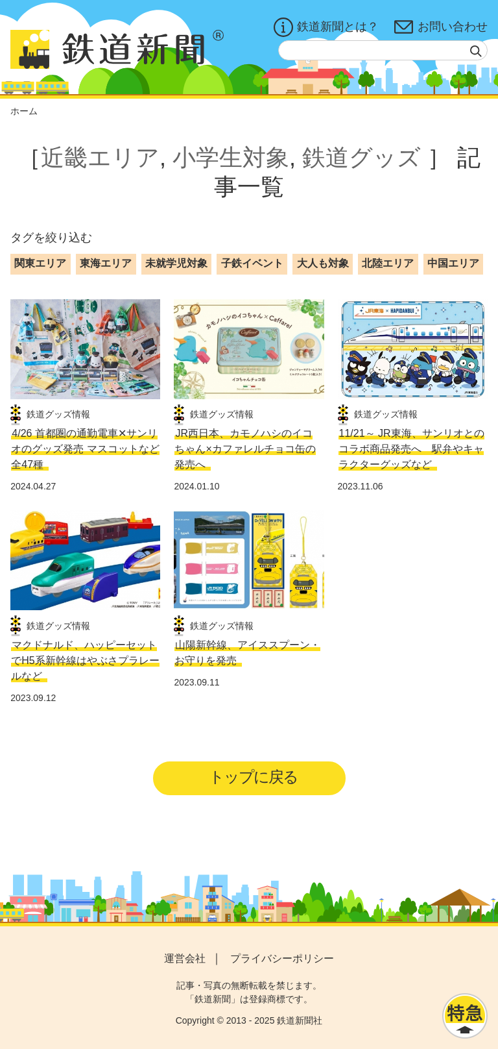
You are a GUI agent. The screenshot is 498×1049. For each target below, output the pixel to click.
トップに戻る (253, 776)
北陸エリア (388, 263)
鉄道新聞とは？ (326, 27)
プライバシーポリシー (282, 958)
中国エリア (453, 263)
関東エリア (40, 263)
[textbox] (383, 50)
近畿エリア (100, 157)
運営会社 (185, 958)
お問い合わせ (441, 27)
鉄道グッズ (361, 157)
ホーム (24, 111)
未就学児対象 (176, 263)
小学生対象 (230, 157)
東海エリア (106, 263)
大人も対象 (323, 263)
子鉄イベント (252, 263)
